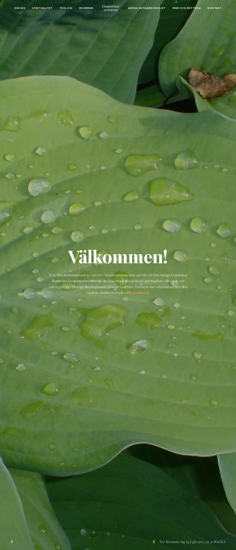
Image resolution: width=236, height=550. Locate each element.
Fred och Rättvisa (187, 7)
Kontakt (215, 7)
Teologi (65, 7)
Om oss (19, 7)
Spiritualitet (42, 7)
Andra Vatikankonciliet (146, 7)
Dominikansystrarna (110, 8)
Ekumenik (86, 7)
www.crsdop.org (136, 292)
